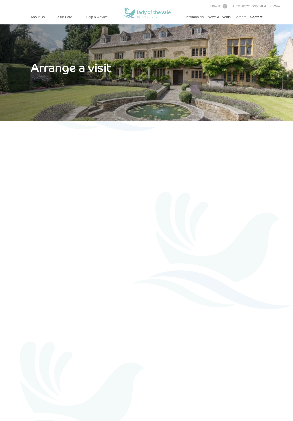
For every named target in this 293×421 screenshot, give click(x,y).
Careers (240, 17)
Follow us (218, 6)
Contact (256, 17)
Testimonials (194, 17)
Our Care (65, 17)
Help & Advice (97, 17)
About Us (38, 17)
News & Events (219, 17)
